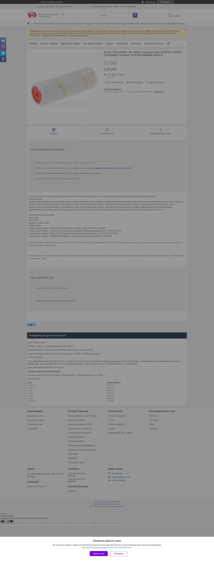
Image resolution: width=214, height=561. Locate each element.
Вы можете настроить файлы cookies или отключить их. (106, 548)
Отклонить (119, 554)
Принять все (98, 554)
